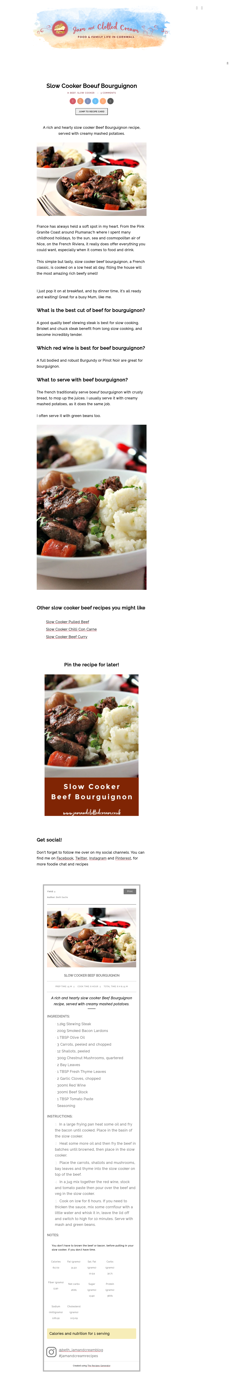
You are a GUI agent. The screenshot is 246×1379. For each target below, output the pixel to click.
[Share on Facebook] (88, 101)
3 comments (108, 93)
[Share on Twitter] (95, 101)
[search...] (227, 63)
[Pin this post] (73, 101)
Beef (73, 93)
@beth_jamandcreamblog (81, 1350)
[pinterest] (202, 8)
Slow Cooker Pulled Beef (67, 622)
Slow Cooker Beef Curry (66, 637)
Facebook (65, 858)
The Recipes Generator (98, 1366)
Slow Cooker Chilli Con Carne (71, 629)
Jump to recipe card (91, 111)
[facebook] (197, 8)
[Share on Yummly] (80, 101)
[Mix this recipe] (103, 101)
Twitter (81, 858)
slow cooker (86, 93)
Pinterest (123, 858)
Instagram (97, 858)
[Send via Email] (110, 101)
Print (130, 891)
